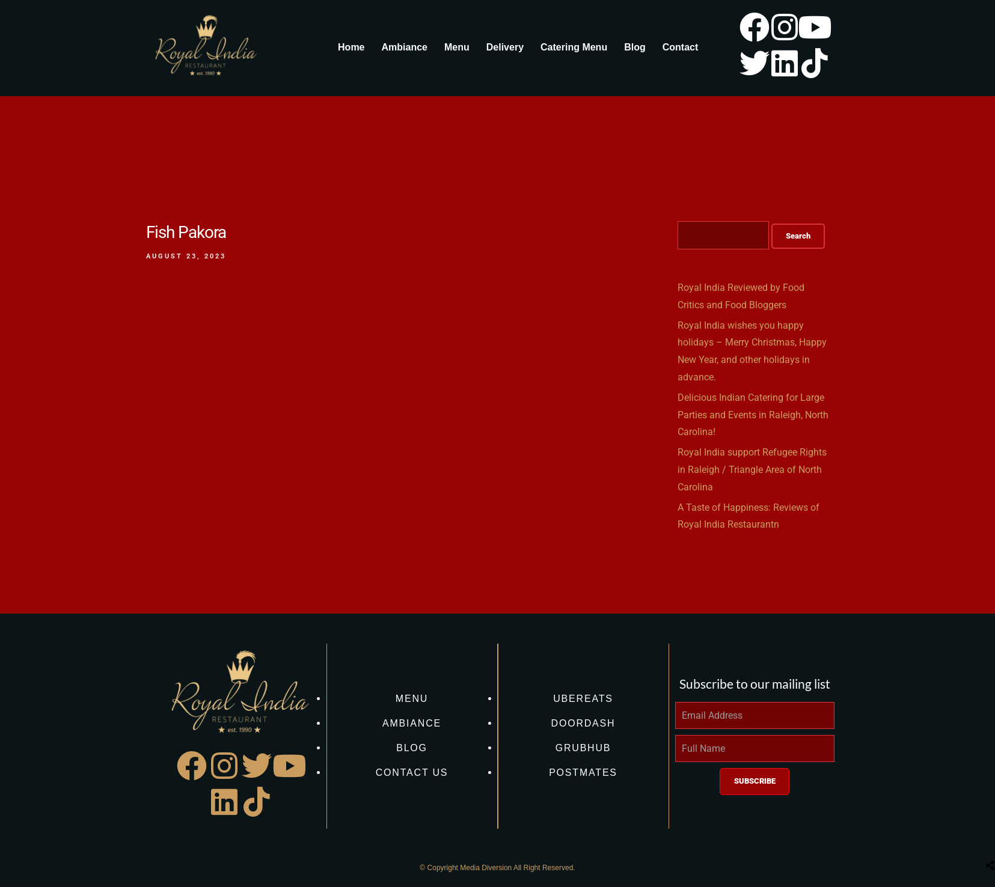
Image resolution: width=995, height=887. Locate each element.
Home (351, 47)
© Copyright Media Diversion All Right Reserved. (497, 868)
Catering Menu (573, 47)
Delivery (505, 47)
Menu (457, 47)
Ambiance (404, 47)
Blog (635, 47)
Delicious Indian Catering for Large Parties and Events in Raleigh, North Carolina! (753, 415)
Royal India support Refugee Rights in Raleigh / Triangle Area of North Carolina (752, 470)
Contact (681, 47)
